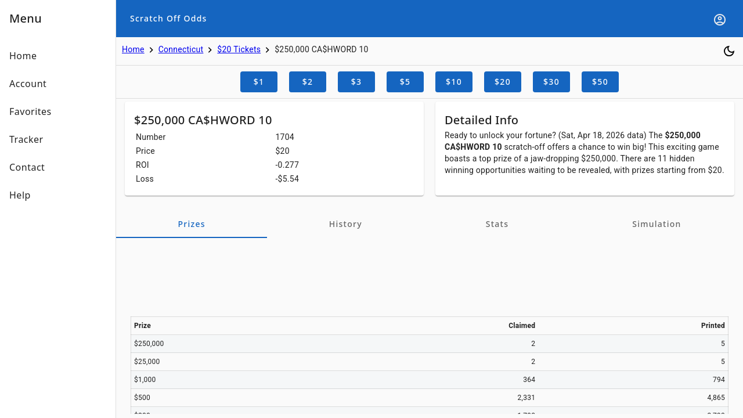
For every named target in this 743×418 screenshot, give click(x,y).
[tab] (191, 224)
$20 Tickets (239, 49)
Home (133, 49)
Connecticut (181, 49)
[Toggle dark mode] (729, 51)
